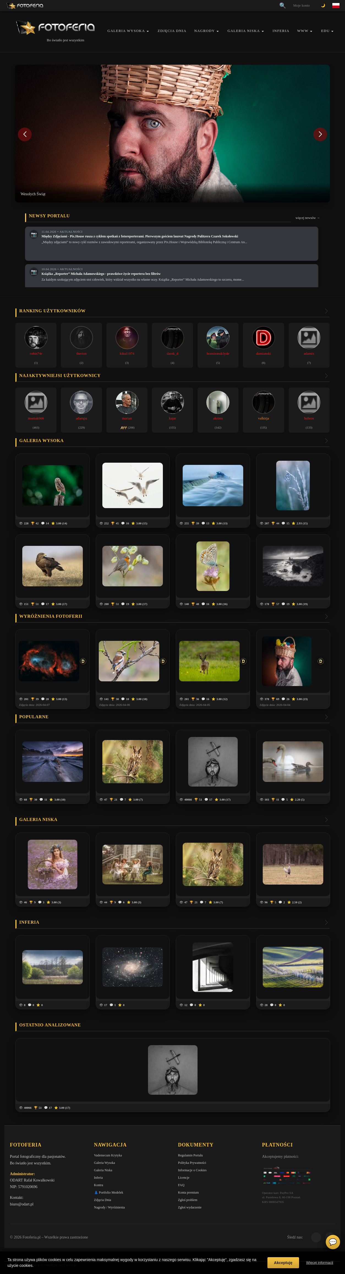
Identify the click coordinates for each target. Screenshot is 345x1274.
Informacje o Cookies (192, 1170)
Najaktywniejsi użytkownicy (60, 375)
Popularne (34, 716)
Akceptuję (283, 1263)
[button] (148, 31)
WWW (302, 31)
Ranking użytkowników (52, 310)
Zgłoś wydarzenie (190, 1207)
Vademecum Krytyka (108, 1155)
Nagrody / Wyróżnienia (109, 1207)
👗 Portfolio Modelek (108, 1192)
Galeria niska (38, 819)
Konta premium (188, 1192)
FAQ (181, 1185)
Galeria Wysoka (126, 31)
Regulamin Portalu (190, 1155)
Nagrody (204, 31)
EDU (325, 31)
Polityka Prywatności (192, 1163)
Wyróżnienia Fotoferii (50, 616)
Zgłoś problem (187, 1200)
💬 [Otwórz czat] (333, 1242)
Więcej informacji (319, 1263)
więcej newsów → (307, 218)
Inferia (281, 31)
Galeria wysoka (41, 440)
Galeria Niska (244, 31)
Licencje (183, 1178)
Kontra (98, 1185)
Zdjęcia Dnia (172, 31)
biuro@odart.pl (22, 1204)
